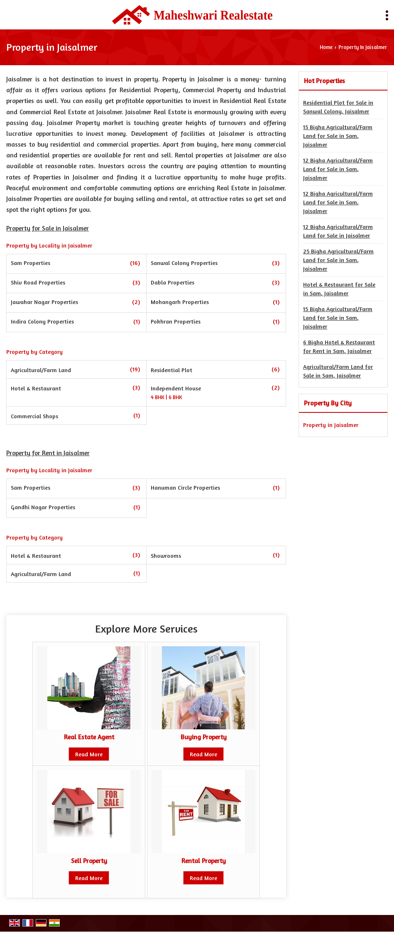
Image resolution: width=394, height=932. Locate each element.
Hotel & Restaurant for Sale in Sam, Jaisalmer (339, 289)
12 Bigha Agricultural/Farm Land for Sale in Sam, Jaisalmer (338, 169)
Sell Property (89, 861)
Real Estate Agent (89, 737)
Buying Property (204, 737)
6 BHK (175, 398)
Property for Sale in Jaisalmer (47, 228)
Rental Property (203, 861)
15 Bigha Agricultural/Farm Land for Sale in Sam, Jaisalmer (337, 135)
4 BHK (158, 398)
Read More (89, 754)
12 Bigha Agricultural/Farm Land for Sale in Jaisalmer (338, 231)
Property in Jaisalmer (330, 424)
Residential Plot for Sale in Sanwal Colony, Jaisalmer (338, 107)
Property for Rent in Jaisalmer (48, 453)
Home (326, 47)
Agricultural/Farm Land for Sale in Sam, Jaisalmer (338, 371)
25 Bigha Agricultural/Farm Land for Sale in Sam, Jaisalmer (338, 260)
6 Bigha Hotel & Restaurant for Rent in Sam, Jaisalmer (339, 346)
